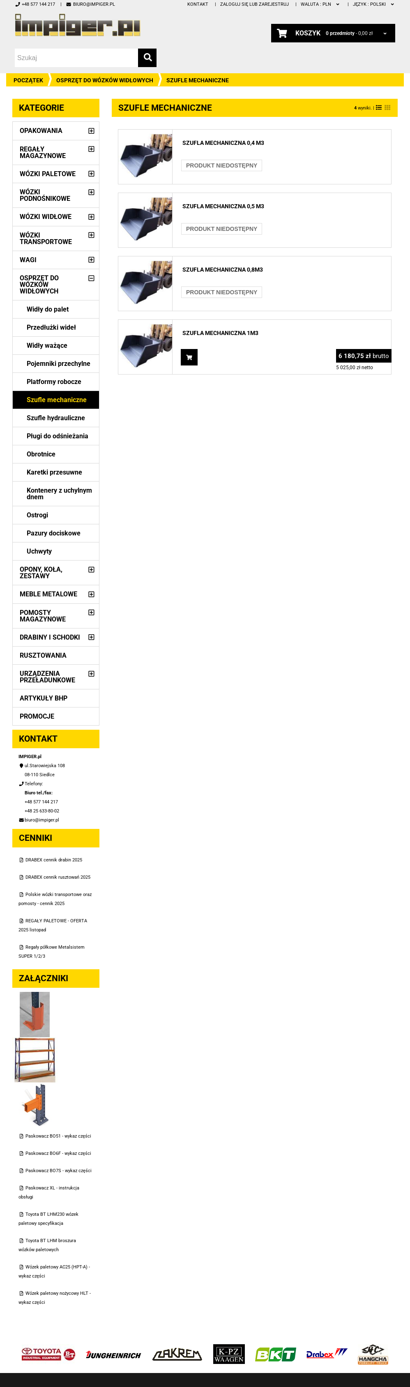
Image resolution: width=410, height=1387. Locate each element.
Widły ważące (47, 345)
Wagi (28, 260)
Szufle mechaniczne (57, 400)
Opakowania (41, 131)
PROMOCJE (37, 716)
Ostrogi (37, 515)
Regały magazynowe (43, 152)
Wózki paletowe (48, 174)
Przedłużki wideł (51, 327)
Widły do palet (48, 309)
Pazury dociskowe (54, 533)
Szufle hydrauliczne (56, 418)
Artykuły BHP (43, 698)
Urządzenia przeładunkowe (47, 677)
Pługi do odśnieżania (57, 436)
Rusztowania (43, 655)
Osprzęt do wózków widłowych (104, 80)
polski (374, 4)
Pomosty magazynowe (43, 616)
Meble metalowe (48, 594)
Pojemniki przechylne (58, 364)
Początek (28, 80)
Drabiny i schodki (50, 637)
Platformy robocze (54, 382)
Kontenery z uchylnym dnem (59, 493)
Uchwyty (39, 551)
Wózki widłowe (45, 217)
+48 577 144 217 (35, 4)
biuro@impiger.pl (90, 4)
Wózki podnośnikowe (45, 195)
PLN (321, 4)
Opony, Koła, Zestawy (41, 573)
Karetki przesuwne (54, 472)
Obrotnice (41, 454)
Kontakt (197, 4)
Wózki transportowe (46, 238)
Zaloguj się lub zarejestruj (254, 4)
